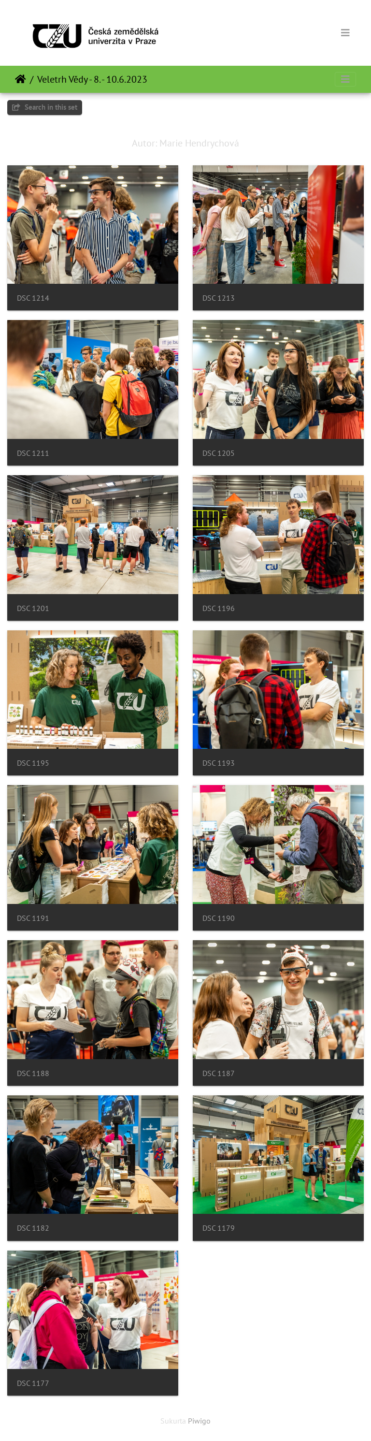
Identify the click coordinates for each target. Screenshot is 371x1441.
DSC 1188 (33, 1073)
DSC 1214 (33, 298)
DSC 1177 (33, 1383)
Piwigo (199, 1421)
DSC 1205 (218, 453)
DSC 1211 (33, 453)
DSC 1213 (218, 298)
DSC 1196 (218, 608)
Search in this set (44, 107)
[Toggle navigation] (345, 33)
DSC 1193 (218, 763)
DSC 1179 (218, 1228)
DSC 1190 (218, 918)
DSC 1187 (218, 1073)
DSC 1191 (33, 918)
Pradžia (20, 79)
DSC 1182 (33, 1228)
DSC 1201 (33, 608)
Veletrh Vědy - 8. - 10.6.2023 (92, 79)
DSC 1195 (33, 763)
